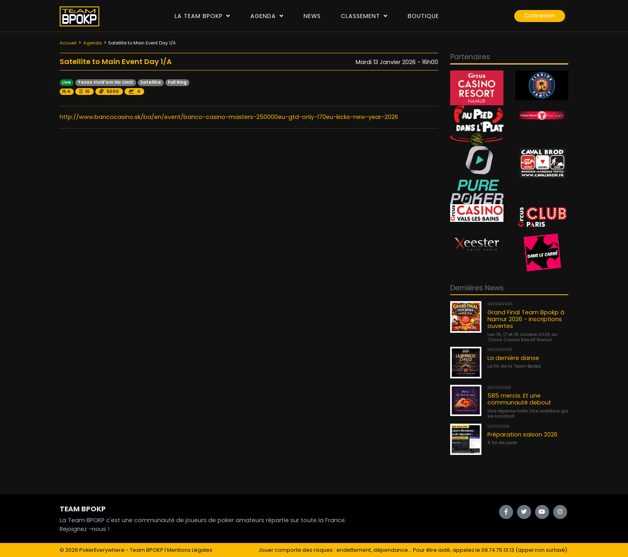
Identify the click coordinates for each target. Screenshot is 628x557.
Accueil (68, 43)
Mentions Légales (189, 550)
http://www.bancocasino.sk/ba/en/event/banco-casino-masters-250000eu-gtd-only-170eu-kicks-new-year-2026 (229, 117)
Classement (364, 16)
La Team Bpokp (202, 16)
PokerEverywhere (102, 550)
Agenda (267, 16)
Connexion (539, 16)
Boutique (423, 16)
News (312, 16)
